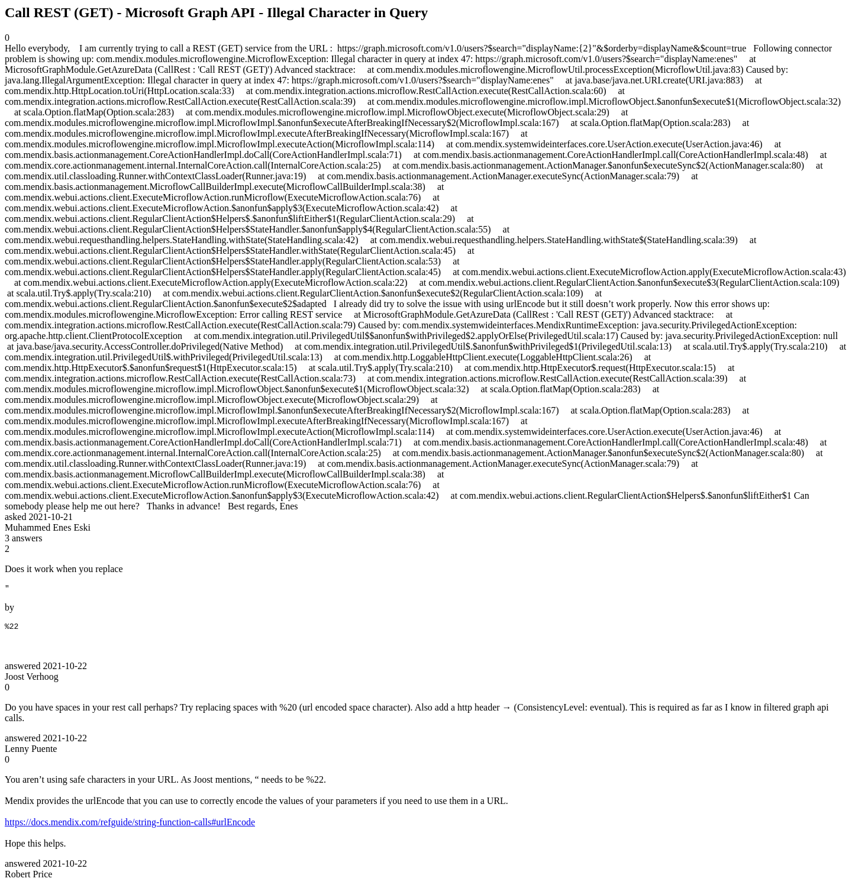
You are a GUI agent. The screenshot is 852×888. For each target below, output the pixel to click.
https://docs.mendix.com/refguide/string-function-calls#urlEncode (130, 826)
